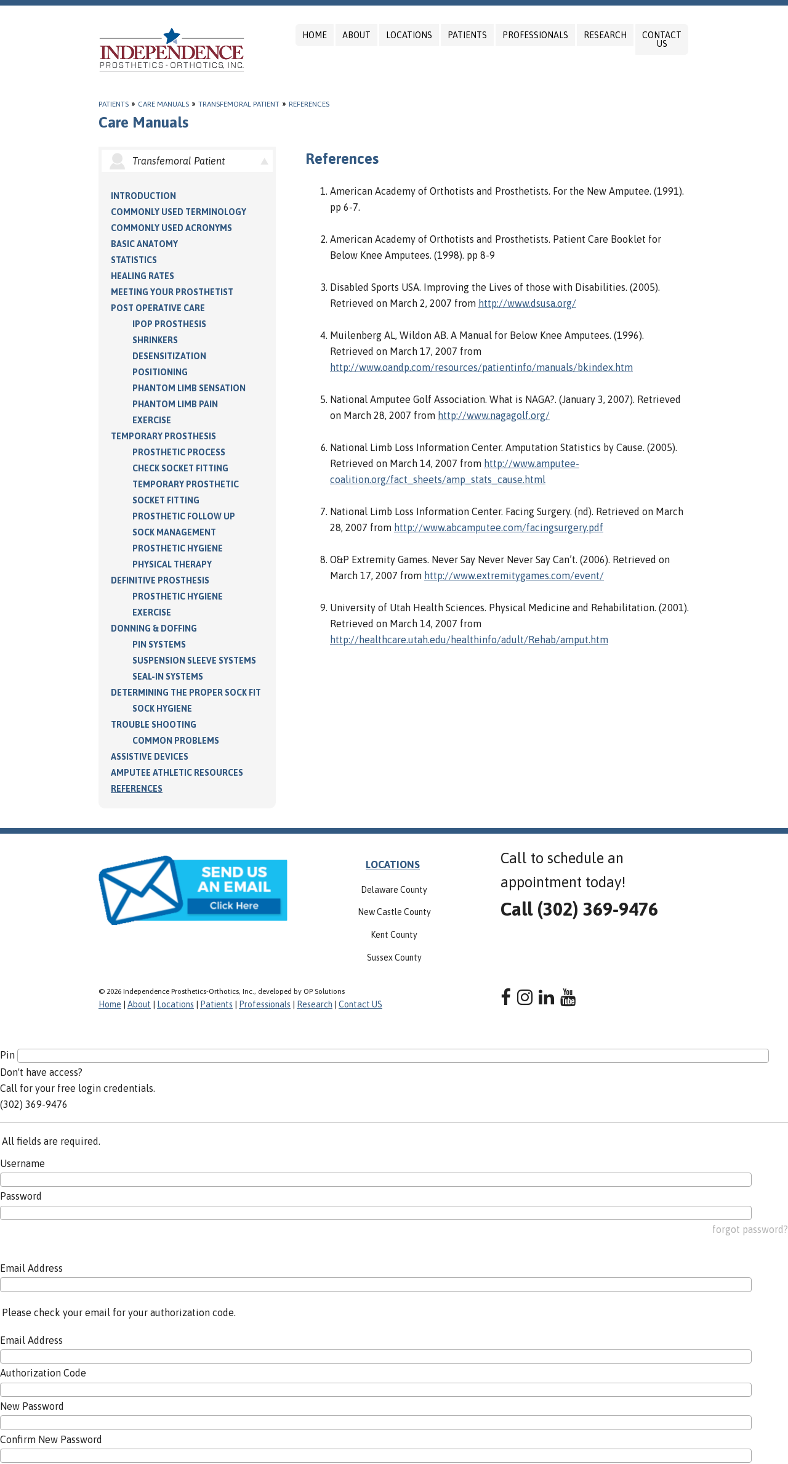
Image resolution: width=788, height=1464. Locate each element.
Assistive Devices (149, 757)
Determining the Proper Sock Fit (186, 692)
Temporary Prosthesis (163, 436)
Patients (467, 35)
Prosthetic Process (178, 452)
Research (605, 35)
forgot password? (750, 1229)
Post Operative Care (158, 308)
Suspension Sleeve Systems (194, 660)
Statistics (134, 260)
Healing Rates (142, 276)
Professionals (535, 35)
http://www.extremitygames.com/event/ (514, 575)
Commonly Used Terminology (178, 212)
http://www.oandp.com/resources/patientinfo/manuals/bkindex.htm (481, 367)
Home (314, 35)
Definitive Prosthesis (160, 580)
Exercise (151, 420)
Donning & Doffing (154, 628)
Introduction (143, 196)
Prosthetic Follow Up (183, 516)
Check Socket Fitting (180, 468)
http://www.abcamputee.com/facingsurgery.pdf (498, 527)
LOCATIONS (393, 864)
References (309, 104)
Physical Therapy (172, 564)
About (356, 35)
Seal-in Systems (167, 676)
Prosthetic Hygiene (177, 548)
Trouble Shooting (153, 725)
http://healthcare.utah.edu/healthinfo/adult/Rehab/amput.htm (469, 639)
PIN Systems (159, 644)
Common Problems (175, 741)
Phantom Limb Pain (175, 404)
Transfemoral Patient (238, 104)
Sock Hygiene (162, 709)
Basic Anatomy (144, 244)
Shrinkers (155, 340)
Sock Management (174, 532)
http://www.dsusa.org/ (527, 303)
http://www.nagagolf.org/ (494, 415)
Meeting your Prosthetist (172, 292)
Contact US (661, 39)
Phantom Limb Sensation (189, 388)
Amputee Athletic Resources (177, 773)
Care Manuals (163, 104)
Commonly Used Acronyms (171, 228)
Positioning (160, 372)
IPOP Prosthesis (169, 324)
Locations (409, 35)
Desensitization (169, 356)
